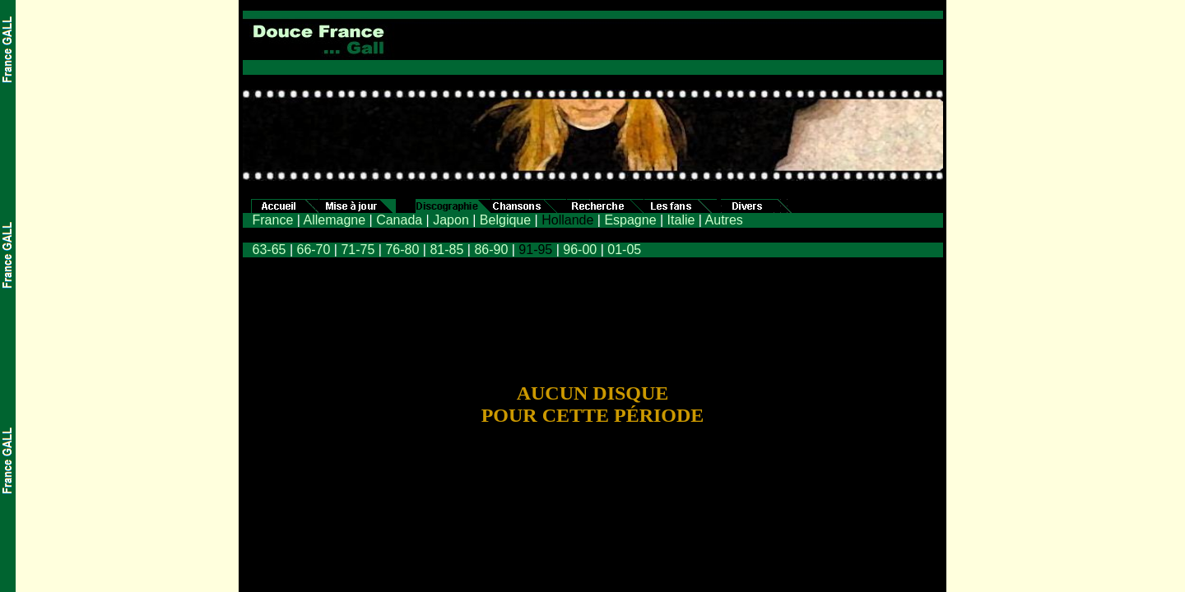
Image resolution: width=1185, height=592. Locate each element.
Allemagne (334, 220)
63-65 (269, 250)
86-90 (491, 250)
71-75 (357, 250)
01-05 (624, 250)
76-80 (402, 250)
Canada (399, 220)
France (273, 220)
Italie (681, 220)
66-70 (313, 250)
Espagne (630, 220)
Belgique (505, 220)
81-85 (444, 250)
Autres (724, 220)
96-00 (580, 250)
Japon (451, 220)
